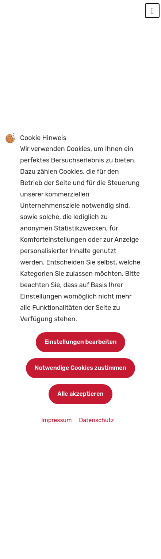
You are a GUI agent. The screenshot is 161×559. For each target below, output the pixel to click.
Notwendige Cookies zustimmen (80, 367)
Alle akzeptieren (80, 393)
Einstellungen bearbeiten (81, 341)
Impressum (57, 420)
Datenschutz (96, 420)
